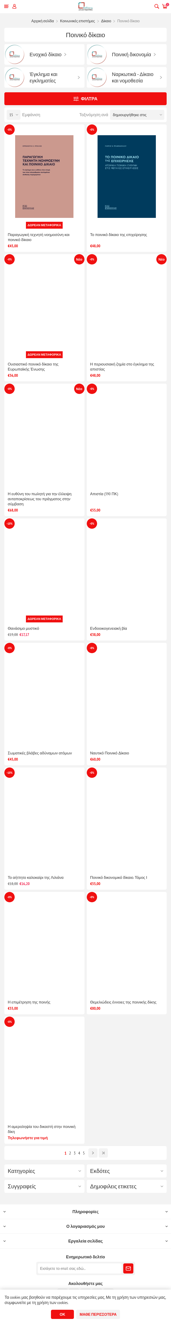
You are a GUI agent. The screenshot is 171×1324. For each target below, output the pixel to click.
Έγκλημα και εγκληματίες (43, 77)
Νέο (79, 259)
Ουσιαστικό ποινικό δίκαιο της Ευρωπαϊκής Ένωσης (33, 367)
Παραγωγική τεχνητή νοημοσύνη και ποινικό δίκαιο (39, 237)
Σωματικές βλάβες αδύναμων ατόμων (40, 753)
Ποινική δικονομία (131, 54)
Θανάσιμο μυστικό (23, 628)
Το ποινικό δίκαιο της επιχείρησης (118, 234)
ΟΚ (62, 1314)
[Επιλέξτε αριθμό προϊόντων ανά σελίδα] (13, 115)
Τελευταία (103, 1153)
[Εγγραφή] (80, 1268)
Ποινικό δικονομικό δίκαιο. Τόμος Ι (118, 877)
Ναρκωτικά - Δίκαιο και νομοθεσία (133, 77)
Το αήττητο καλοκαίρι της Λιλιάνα (36, 877)
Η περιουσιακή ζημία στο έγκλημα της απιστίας (122, 367)
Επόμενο (93, 1153)
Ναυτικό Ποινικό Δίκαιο (109, 753)
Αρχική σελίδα (42, 21)
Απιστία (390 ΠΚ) (104, 493)
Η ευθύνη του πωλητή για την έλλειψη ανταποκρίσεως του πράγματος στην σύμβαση (40, 498)
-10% (9, 524)
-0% (9, 130)
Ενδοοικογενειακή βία (108, 628)
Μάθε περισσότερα (98, 1314)
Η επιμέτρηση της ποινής (29, 1002)
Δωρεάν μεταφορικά (44, 225)
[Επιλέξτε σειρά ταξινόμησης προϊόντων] (137, 115)
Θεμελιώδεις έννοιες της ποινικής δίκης (123, 1002)
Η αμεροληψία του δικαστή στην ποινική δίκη (42, 1129)
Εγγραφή (128, 1268)
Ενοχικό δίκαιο (46, 54)
